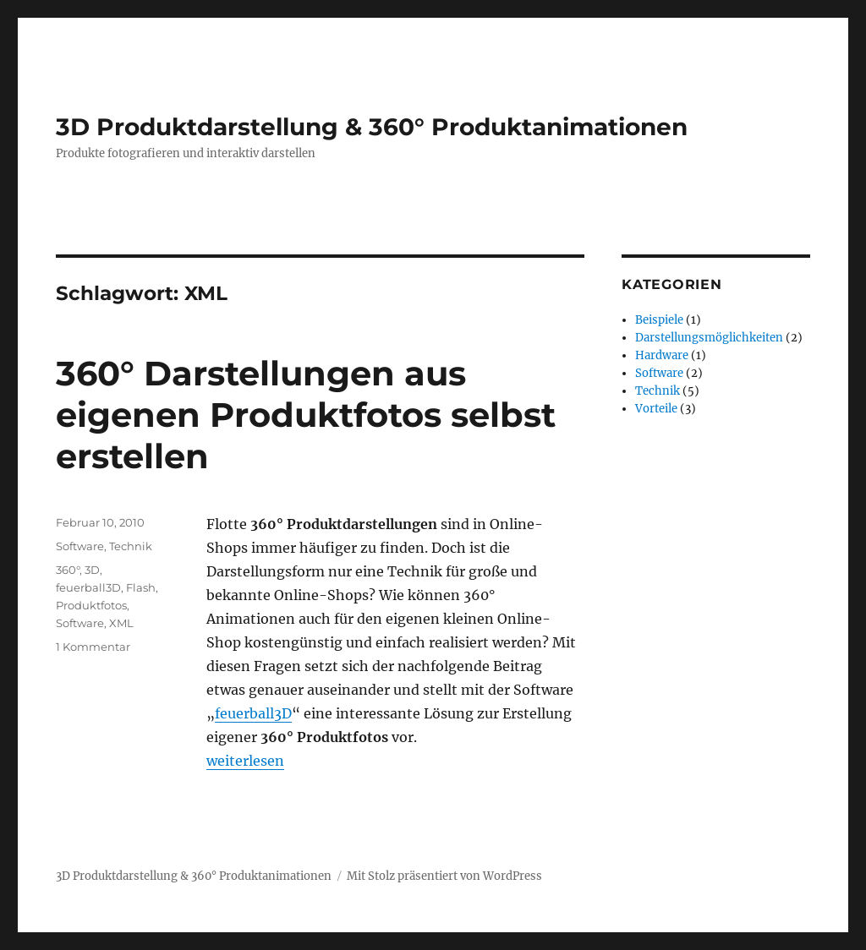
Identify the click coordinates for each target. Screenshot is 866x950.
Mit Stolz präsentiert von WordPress (444, 876)
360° (67, 569)
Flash (141, 587)
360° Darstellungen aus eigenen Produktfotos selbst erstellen (306, 414)
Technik (130, 546)
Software (80, 546)
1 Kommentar (93, 646)
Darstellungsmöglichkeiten (709, 337)
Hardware (661, 355)
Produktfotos (91, 605)
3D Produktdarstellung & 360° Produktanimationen (372, 126)
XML (121, 623)
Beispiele (659, 320)
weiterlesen (245, 760)
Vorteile (656, 408)
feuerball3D (253, 713)
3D (92, 569)
